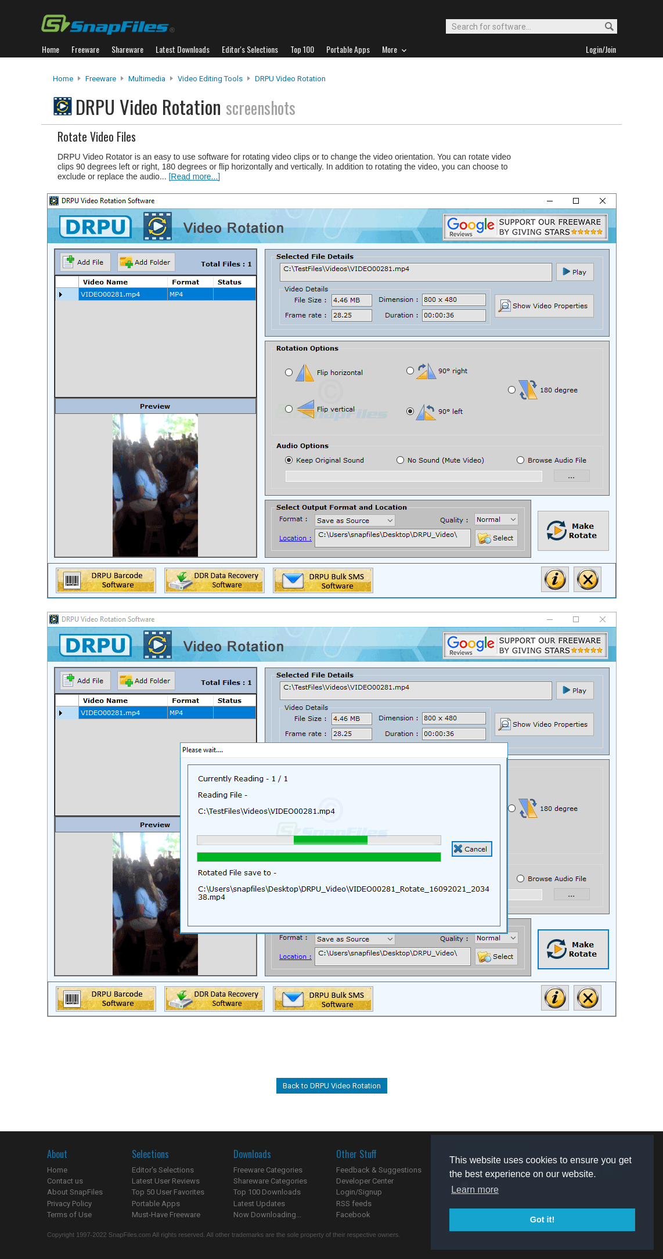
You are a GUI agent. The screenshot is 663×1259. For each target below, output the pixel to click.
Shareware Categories (270, 1181)
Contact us (65, 1181)
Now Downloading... (267, 1214)
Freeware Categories (267, 1170)
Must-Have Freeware (166, 1214)
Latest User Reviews (166, 1181)
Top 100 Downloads (267, 1192)
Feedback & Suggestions (378, 1170)
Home (63, 78)
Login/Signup (359, 1192)
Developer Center (365, 1181)
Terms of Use (69, 1214)
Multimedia (146, 78)
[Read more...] (194, 176)
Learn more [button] (475, 1190)
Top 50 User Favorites (168, 1192)
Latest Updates (259, 1203)
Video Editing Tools (210, 78)
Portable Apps (156, 1203)
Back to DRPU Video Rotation (332, 1085)
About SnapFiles (75, 1192)
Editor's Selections (163, 1170)
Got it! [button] (542, 1219)
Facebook (353, 1214)
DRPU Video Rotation (290, 78)
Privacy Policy (69, 1203)
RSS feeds (354, 1203)
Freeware (100, 78)
